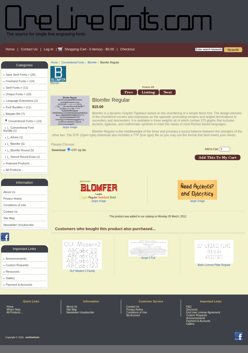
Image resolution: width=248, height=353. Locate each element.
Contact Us (29, 49)
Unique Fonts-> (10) (17, 94)
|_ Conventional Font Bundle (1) (18, 129)
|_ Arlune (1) (13, 137)
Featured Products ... (18, 163)
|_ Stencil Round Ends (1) (21, 156)
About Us (9, 192)
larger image (99, 199)
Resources (11, 271)
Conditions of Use (14, 205)
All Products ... (13, 169)
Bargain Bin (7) (14, 113)
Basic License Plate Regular (214, 265)
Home (10, 49)
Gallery (9, 278)
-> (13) (22, 121)
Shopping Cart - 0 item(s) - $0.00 (89, 49)
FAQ (188, 306)
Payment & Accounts (17, 284)
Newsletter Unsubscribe (18, 224)
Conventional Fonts (73, 62)
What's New (13, 309)
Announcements (15, 258)
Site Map (9, 218)
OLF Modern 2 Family (82, 271)
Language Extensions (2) (20, 100)
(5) (14, 143)
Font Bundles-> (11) (17, 107)
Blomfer (92, 62)
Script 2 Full (148, 257)
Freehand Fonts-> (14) (18, 81)
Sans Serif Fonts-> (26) (19, 74)
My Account (133, 315)
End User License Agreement (203, 312)
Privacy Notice (12, 198)
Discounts (192, 309)
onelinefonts (32, 337)
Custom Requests (15, 265)
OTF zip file (78, 150)
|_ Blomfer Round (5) (18, 150)
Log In (48, 49)
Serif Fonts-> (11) (15, 87)
